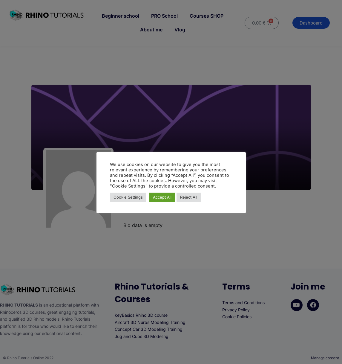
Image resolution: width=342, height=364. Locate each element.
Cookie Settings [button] (128, 197)
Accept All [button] (162, 197)
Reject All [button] (188, 197)
